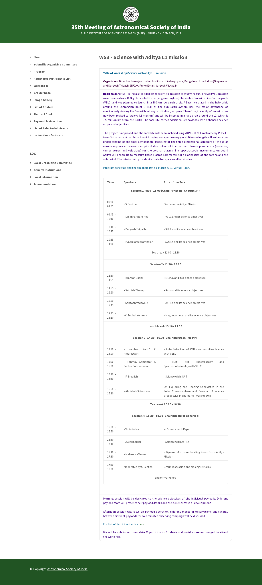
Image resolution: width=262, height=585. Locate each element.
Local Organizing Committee (53, 163)
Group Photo (42, 93)
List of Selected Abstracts (51, 128)
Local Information (46, 177)
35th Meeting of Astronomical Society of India (131, 27)
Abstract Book (43, 114)
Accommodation (45, 184)
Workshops (41, 85)
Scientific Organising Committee (55, 64)
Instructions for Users (48, 135)
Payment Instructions (48, 121)
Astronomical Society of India (67, 569)
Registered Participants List (52, 78)
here (141, 524)
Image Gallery (43, 100)
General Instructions (47, 170)
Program (39, 71)
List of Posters (43, 107)
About (38, 57)
